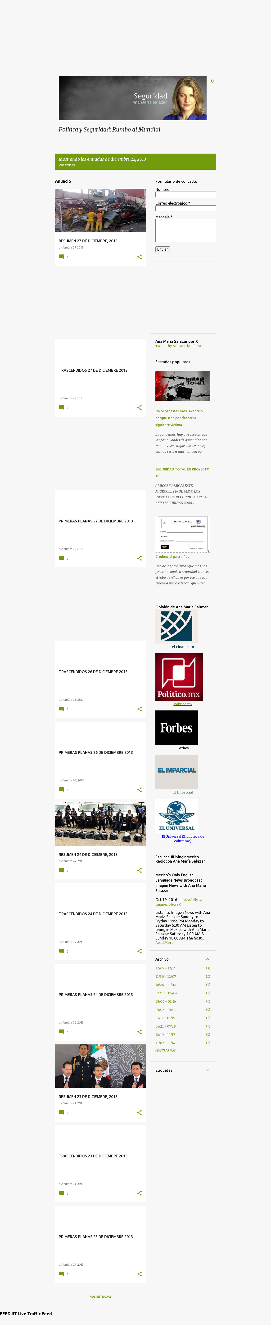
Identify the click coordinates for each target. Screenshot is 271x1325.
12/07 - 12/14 (165, 968)
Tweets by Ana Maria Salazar (179, 346)
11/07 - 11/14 (165, 1043)
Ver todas (67, 165)
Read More (164, 942)
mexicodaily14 (190, 900)
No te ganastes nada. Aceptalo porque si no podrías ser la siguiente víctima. (179, 418)
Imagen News (166, 904)
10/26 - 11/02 (165, 985)
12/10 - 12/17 (165, 1035)
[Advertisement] (135, 33)
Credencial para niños (172, 557)
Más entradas (100, 1296)
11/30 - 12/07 (165, 976)
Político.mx (183, 704)
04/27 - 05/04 (166, 993)
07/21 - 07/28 (165, 1026)
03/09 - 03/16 (165, 1001)
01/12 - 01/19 (165, 1018)
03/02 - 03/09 (165, 1010)
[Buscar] (213, 81)
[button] (139, 257)
